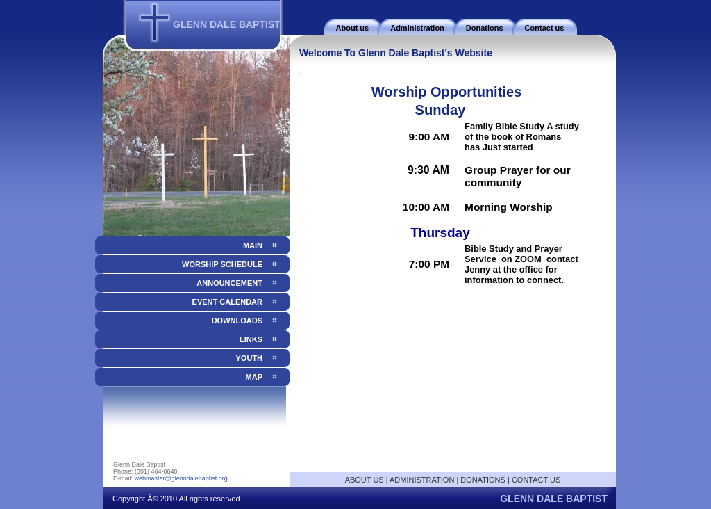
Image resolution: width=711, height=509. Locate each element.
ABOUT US (364, 480)
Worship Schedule (222, 264)
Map (254, 377)
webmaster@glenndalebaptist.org (181, 478)
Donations (484, 28)
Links (251, 339)
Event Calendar (227, 302)
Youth (249, 358)
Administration (417, 28)
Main (252, 245)
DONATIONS (482, 480)
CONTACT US (536, 480)
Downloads (237, 320)
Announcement (229, 283)
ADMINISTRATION (422, 480)
